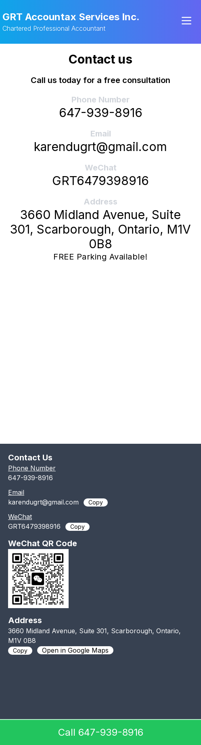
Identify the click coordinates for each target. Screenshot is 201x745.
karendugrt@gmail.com (100, 146)
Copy (95, 502)
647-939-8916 (100, 112)
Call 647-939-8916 (100, 732)
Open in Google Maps (75, 650)
